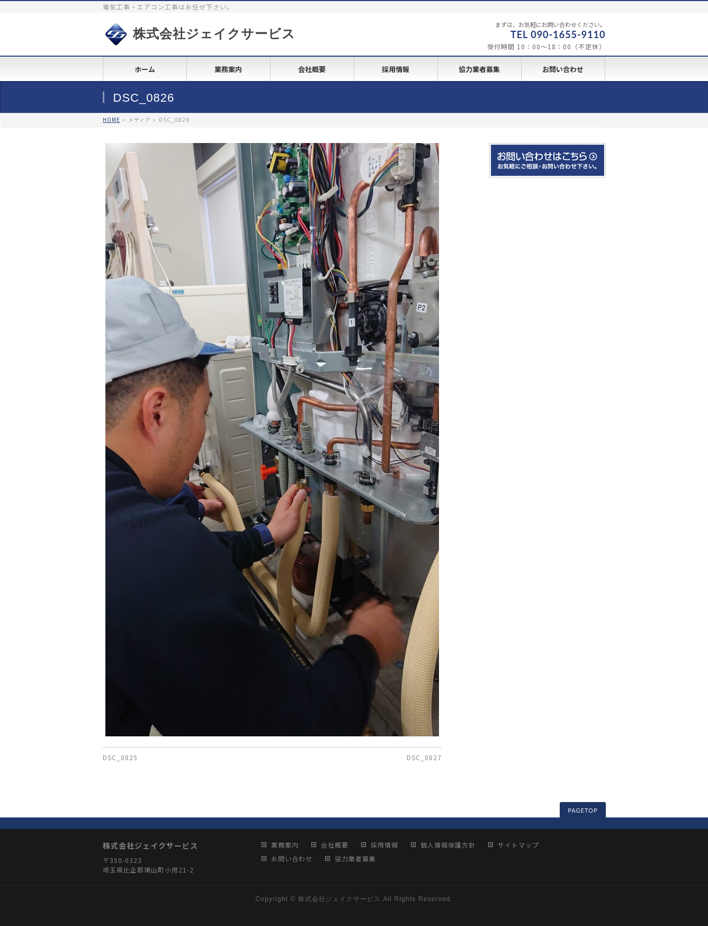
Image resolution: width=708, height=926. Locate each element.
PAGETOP (582, 810)
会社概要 (334, 845)
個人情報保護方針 (448, 845)
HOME (111, 119)
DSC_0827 (424, 757)
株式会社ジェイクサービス (199, 34)
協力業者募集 (355, 859)
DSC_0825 (120, 757)
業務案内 (285, 845)
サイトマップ (518, 845)
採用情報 (384, 845)
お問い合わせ (291, 859)
